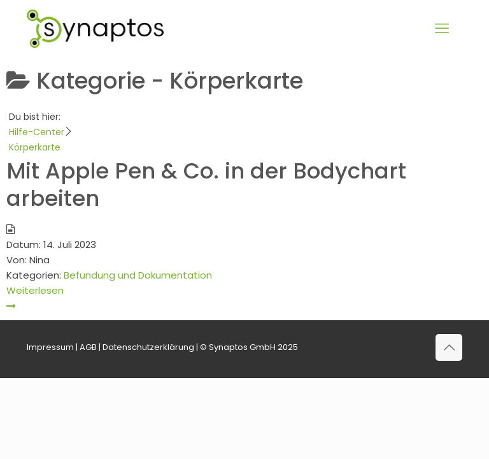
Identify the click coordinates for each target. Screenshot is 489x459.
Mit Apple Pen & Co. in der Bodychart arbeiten (206, 185)
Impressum (50, 347)
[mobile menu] (442, 29)
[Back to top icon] (449, 347)
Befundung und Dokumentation (138, 275)
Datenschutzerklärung (148, 347)
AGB (88, 347)
